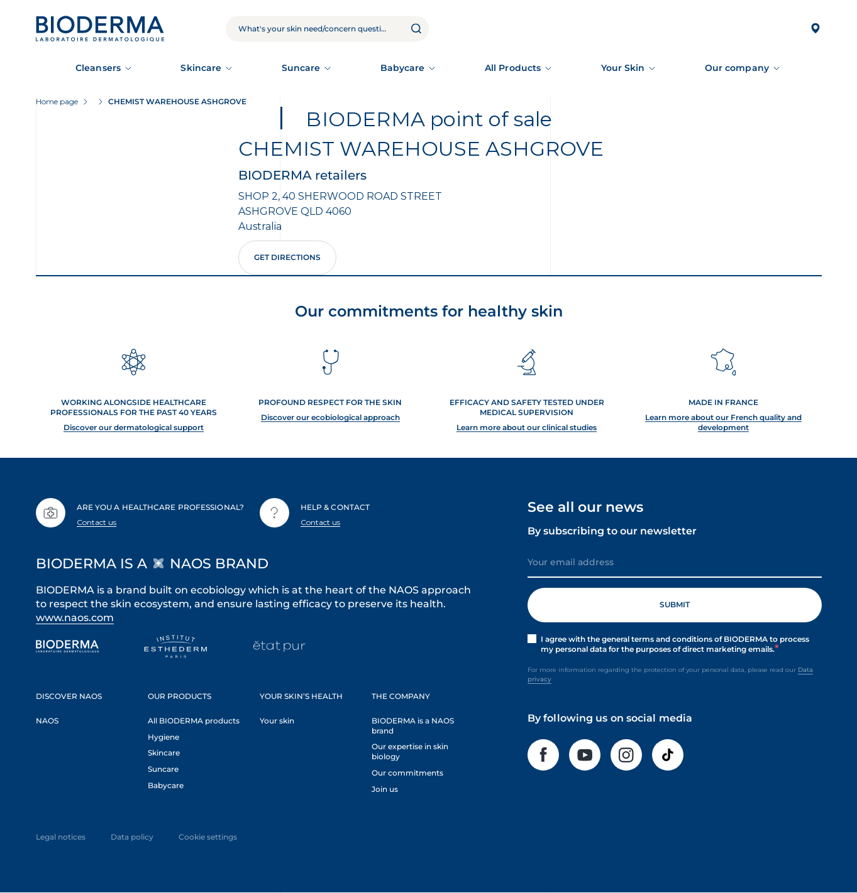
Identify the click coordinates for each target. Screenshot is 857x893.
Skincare (200, 67)
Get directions (287, 257)
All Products (513, 67)
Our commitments (407, 772)
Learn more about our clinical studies (526, 427)
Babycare (402, 67)
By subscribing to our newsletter (612, 531)
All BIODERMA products (194, 720)
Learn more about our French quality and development (723, 422)
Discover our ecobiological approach (330, 417)
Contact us (97, 522)
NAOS (47, 720)
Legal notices (61, 837)
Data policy (132, 837)
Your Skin (623, 67)
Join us (385, 789)
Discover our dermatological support (134, 427)
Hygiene (163, 737)
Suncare (301, 67)
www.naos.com (75, 618)
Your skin (277, 720)
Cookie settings (208, 837)
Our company (737, 67)
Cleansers (98, 67)
